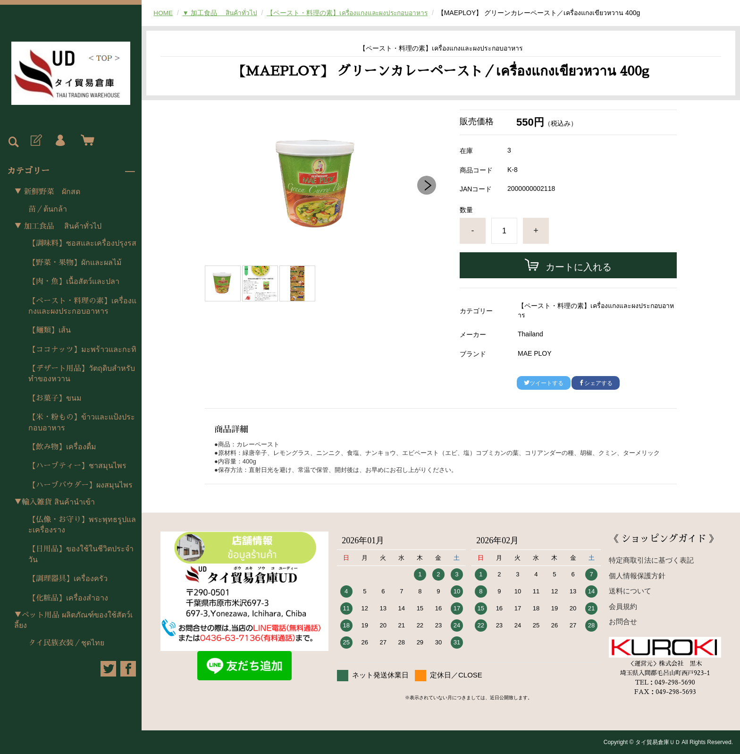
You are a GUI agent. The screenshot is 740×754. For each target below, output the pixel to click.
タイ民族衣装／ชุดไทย (66, 643)
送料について (630, 591)
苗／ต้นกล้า (47, 209)
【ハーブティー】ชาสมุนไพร (77, 466)
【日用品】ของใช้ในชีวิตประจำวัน (81, 554)
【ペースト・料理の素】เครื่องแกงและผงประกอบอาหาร (82, 306)
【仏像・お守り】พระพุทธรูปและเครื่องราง (82, 525)
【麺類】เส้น (49, 330)
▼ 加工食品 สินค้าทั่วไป (57, 226)
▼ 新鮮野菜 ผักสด (47, 192)
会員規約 (623, 606)
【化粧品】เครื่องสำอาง (68, 598)
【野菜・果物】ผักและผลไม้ (75, 262)
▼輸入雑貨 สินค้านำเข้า (54, 502)
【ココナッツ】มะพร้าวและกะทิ (82, 349)
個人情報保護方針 (637, 576)
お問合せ (623, 621)
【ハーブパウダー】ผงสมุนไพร (80, 485)
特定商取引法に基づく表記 (651, 560)
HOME (163, 13)
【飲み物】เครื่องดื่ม (62, 447)
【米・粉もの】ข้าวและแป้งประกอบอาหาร (81, 422)
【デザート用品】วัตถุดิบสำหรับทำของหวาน (81, 374)
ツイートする (543, 383)
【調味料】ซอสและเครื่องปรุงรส (82, 243)
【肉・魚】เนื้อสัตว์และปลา (73, 281)
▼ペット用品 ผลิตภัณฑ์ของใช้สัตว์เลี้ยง (73, 620)
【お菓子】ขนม (55, 398)
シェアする (596, 383)
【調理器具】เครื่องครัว (68, 579)
